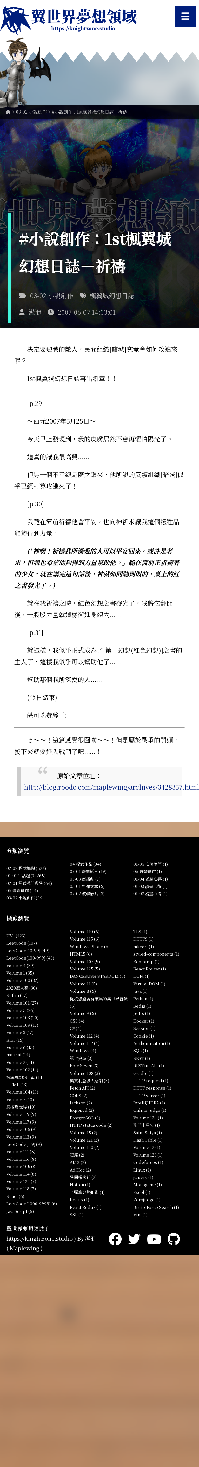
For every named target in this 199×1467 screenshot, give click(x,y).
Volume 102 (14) (22, 1070)
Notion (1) (80, 1184)
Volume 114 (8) (21, 1174)
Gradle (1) (143, 1073)
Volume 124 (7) (21, 1181)
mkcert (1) (143, 946)
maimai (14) (18, 1055)
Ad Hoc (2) (80, 1170)
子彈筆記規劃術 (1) (87, 1192)
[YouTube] (154, 1238)
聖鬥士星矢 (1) (146, 1125)
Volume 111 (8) (21, 1151)
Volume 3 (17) (20, 1032)
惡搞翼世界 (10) (21, 1107)
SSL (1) (76, 1214)
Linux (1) (142, 1170)
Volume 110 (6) (85, 931)
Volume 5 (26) (20, 1010)
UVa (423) (16, 936)
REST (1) (141, 1058)
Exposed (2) (82, 1110)
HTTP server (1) (149, 1095)
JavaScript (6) (20, 1211)
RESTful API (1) (148, 1065)
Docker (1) (143, 1021)
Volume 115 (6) (85, 939)
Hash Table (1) (148, 1140)
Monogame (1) (147, 1184)
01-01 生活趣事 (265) (26, 875)
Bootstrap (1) (146, 961)
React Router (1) (149, 969)
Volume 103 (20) (22, 1017)
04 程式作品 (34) (85, 864)
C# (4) (76, 1028)
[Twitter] (134, 1238)
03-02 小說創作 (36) (25, 898)
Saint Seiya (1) (147, 1133)
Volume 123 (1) (148, 1155)
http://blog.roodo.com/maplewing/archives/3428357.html (111, 787)
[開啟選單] (185, 16)
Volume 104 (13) (22, 1092)
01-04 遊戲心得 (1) (150, 879)
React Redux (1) (86, 1207)
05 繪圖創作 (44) (22, 890)
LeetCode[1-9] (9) (24, 1144)
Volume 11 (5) (83, 984)
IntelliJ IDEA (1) (149, 1103)
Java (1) (140, 991)
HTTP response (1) (152, 1088)
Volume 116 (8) (21, 1159)
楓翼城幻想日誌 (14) (25, 1077)
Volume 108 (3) (85, 1073)
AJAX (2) (78, 1162)
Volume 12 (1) (146, 1147)
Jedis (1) (141, 1013)
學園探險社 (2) (83, 1177)
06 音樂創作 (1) (147, 871)
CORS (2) (79, 1095)
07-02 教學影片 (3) (87, 894)
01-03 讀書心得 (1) (150, 886)
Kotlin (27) (17, 995)
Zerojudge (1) (147, 1199)
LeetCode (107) (21, 943)
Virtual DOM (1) (149, 984)
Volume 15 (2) (83, 1133)
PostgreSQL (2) (85, 1118)
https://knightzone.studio (39, 1238)
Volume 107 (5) (85, 961)
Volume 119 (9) (21, 1114)
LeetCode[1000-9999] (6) (31, 1204)
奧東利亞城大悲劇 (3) (89, 1080)
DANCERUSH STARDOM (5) (97, 976)
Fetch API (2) (82, 1088)
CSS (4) (77, 1021)
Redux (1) (79, 1199)
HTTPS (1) (143, 939)
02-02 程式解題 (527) (26, 868)
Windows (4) (83, 1050)
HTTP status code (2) (91, 1125)
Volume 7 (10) (20, 1100)
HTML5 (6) (81, 954)
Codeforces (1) (148, 1162)
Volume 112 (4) (84, 1036)
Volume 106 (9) (21, 1129)
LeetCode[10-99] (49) (28, 951)
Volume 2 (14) (20, 1062)
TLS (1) (140, 931)
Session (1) (144, 1028)
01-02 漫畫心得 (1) (150, 894)
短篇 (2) (77, 1155)
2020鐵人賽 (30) (21, 988)
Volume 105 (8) (21, 1166)
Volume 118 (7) (21, 1189)
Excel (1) (141, 1192)
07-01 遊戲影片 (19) (88, 871)
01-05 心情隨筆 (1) (150, 864)
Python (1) (143, 999)
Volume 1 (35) (20, 973)
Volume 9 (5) (83, 1013)
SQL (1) (140, 1050)
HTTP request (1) (150, 1080)
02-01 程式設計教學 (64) (29, 883)
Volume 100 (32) (22, 980)
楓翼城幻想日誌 (112, 295)
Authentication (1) (151, 1043)
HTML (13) (17, 1085)
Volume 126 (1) (148, 1118)
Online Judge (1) (149, 1110)
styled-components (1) (156, 954)
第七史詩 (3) (81, 1058)
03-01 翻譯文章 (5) (87, 886)
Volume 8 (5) (83, 991)
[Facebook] (115, 1238)
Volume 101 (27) (22, 1003)
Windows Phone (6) (90, 946)
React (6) (15, 1196)
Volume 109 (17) (22, 1025)
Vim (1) (140, 1214)
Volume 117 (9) (21, 1122)
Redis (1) (142, 1006)
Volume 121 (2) (84, 1140)
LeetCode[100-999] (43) (30, 958)
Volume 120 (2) (85, 1147)
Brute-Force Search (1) (156, 1207)
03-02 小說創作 (31, 112)
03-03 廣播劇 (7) (85, 879)
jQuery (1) (143, 1177)
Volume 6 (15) (20, 1047)
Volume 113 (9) (21, 1137)
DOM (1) (141, 976)
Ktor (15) (15, 1040)
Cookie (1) (143, 1036)
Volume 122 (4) (85, 1043)
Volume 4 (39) (20, 966)
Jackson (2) (81, 1103)
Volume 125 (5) (85, 969)
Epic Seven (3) (84, 1065)
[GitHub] (174, 1238)
